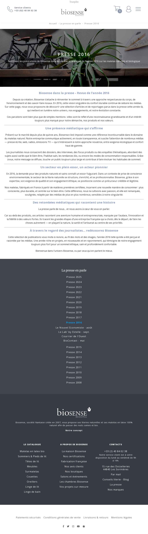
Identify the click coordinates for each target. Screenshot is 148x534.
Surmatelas (32, 471)
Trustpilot (74, 2)
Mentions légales (121, 517)
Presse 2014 (74, 352)
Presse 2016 (91, 23)
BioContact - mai (74, 340)
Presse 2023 (74, 287)
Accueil (53, 23)
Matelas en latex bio (32, 451)
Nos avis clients (74, 466)
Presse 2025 (74, 277)
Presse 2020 (74, 302)
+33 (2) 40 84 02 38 (115, 451)
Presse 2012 (74, 362)
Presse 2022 (74, 292)
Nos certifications (74, 456)
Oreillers (32, 481)
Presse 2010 (74, 372)
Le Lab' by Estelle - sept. (73, 331)
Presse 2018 (74, 312)
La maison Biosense (74, 451)
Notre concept (74, 430)
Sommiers (24, 456)
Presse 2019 (74, 307)
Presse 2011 (74, 367)
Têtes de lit (32, 461)
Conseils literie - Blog (116, 479)
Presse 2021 (74, 297)
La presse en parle (70, 23)
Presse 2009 (74, 377)
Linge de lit (32, 486)
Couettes (32, 476)
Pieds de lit (39, 456)
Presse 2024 (74, 282)
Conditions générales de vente (62, 517)
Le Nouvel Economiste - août (74, 327)
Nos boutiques (74, 471)
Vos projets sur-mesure (74, 486)
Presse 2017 (74, 317)
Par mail (116, 474)
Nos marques (116, 489)
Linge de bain (32, 491)
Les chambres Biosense (74, 481)
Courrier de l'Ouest (74, 336)
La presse (116, 484)
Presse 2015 (74, 347)
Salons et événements (74, 476)
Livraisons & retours (95, 517)
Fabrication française (74, 461)
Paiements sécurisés (28, 517)
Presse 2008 (74, 382)
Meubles (32, 466)
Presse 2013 (74, 357)
